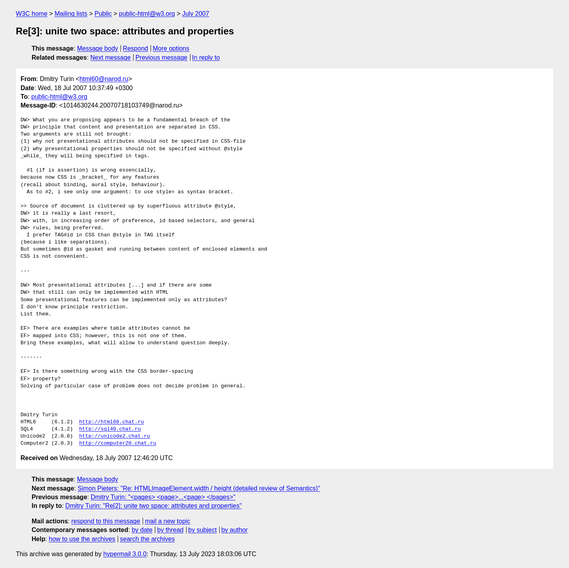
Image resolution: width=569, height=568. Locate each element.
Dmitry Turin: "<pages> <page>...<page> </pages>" (162, 497)
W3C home (31, 13)
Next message (110, 57)
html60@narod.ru (103, 78)
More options (171, 48)
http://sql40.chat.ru (110, 429)
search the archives (147, 539)
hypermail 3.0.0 (124, 554)
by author (234, 529)
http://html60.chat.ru (111, 422)
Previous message (162, 57)
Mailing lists (71, 13)
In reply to (206, 57)
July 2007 (195, 13)
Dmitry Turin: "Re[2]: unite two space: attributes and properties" (153, 505)
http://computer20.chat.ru (117, 443)
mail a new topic (167, 521)
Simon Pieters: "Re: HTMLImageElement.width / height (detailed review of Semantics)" (199, 488)
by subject (202, 529)
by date (142, 529)
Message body (97, 48)
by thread (170, 529)
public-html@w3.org (147, 13)
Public (103, 13)
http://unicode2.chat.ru (114, 436)
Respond (135, 48)
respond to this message (105, 521)
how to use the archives (82, 539)
